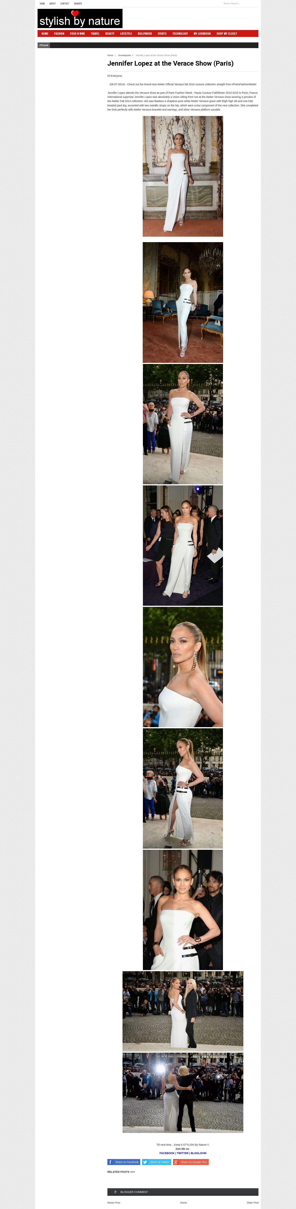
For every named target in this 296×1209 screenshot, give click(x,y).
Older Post (252, 1202)
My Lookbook (202, 33)
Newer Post (113, 1202)
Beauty (109, 33)
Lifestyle (126, 33)
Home (42, 3)
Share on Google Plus (190, 1162)
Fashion (59, 33)
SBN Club (47, 39)
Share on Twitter (155, 1162)
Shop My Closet (227, 33)
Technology (180, 33)
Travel (95, 33)
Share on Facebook (122, 1162)
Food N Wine (77, 33)
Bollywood (145, 33)
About (52, 3)
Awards (78, 3)
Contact (64, 3)
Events (162, 33)
